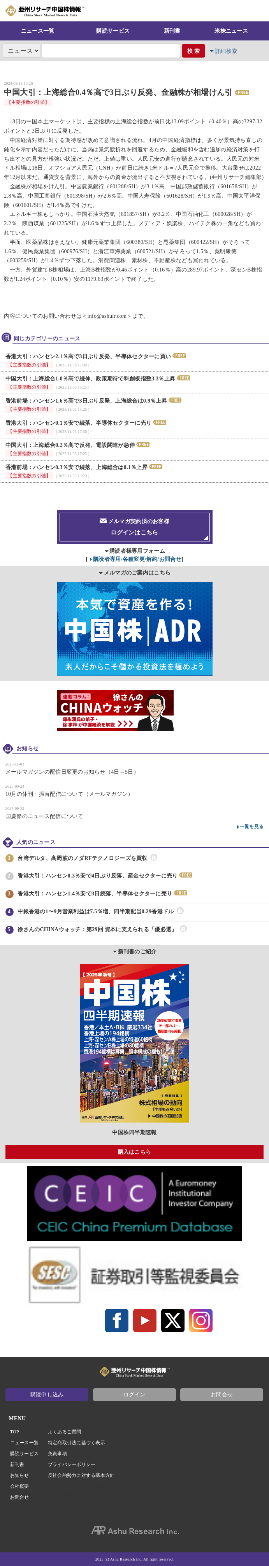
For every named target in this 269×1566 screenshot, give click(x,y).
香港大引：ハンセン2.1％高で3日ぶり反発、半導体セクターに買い (88, 356)
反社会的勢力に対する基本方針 (81, 1475)
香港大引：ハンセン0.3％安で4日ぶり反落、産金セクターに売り (98, 876)
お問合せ (222, 1395)
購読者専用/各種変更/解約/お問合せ (137, 559)
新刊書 (172, 31)
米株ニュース (231, 31)
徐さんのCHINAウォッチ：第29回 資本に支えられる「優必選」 (97, 929)
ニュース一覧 (38, 31)
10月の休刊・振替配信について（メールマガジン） (69, 794)
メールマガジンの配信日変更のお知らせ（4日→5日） (72, 772)
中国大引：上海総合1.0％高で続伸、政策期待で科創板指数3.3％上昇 (90, 379)
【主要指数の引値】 (28, 102)
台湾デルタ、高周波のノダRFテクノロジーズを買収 (82, 858)
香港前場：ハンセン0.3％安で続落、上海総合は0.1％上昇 (76, 467)
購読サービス (113, 31)
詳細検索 (226, 51)
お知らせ (19, 1475)
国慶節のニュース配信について (44, 816)
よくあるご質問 (64, 1432)
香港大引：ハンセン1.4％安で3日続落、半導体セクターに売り (95, 894)
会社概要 (19, 1486)
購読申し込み (47, 1395)
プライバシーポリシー (71, 1464)
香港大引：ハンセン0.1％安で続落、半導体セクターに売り (78, 423)
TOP (14, 1432)
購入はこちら (134, 1152)
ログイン (134, 1395)
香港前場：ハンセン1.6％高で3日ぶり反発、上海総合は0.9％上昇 (86, 401)
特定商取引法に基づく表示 (76, 1442)
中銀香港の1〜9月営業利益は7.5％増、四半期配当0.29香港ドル (96, 912)
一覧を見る (252, 826)
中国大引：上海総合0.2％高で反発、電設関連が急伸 (70, 445)
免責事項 (57, 1453)
